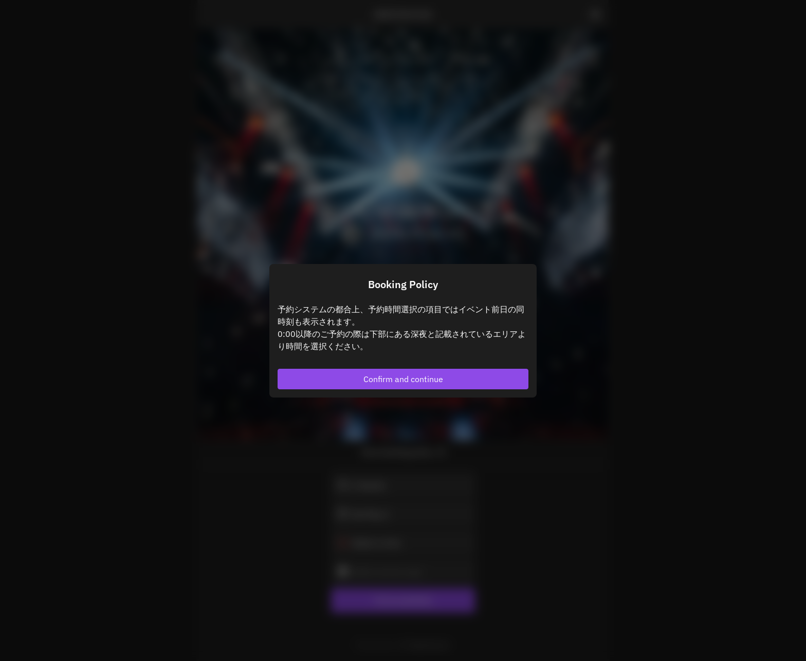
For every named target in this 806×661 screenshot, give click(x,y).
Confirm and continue (403, 379)
